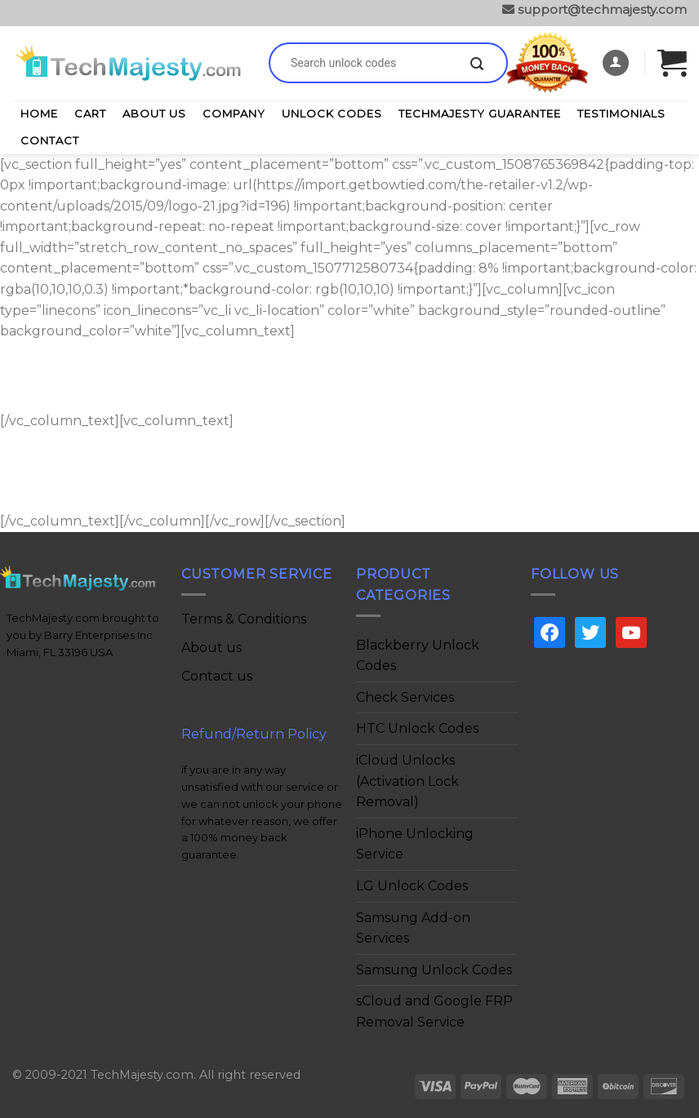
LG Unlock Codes (412, 886)
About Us (154, 113)
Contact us (216, 676)
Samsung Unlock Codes (434, 970)
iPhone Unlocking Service (415, 844)
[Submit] (477, 64)
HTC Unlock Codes (417, 728)
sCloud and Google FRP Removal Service (434, 1011)
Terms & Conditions (243, 619)
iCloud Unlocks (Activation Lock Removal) (407, 781)
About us (211, 647)
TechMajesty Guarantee (479, 113)
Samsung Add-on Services (413, 928)
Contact (49, 140)
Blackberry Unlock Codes (417, 655)
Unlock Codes (332, 113)
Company (234, 113)
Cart (90, 113)
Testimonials (621, 113)
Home (39, 113)
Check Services (405, 697)
